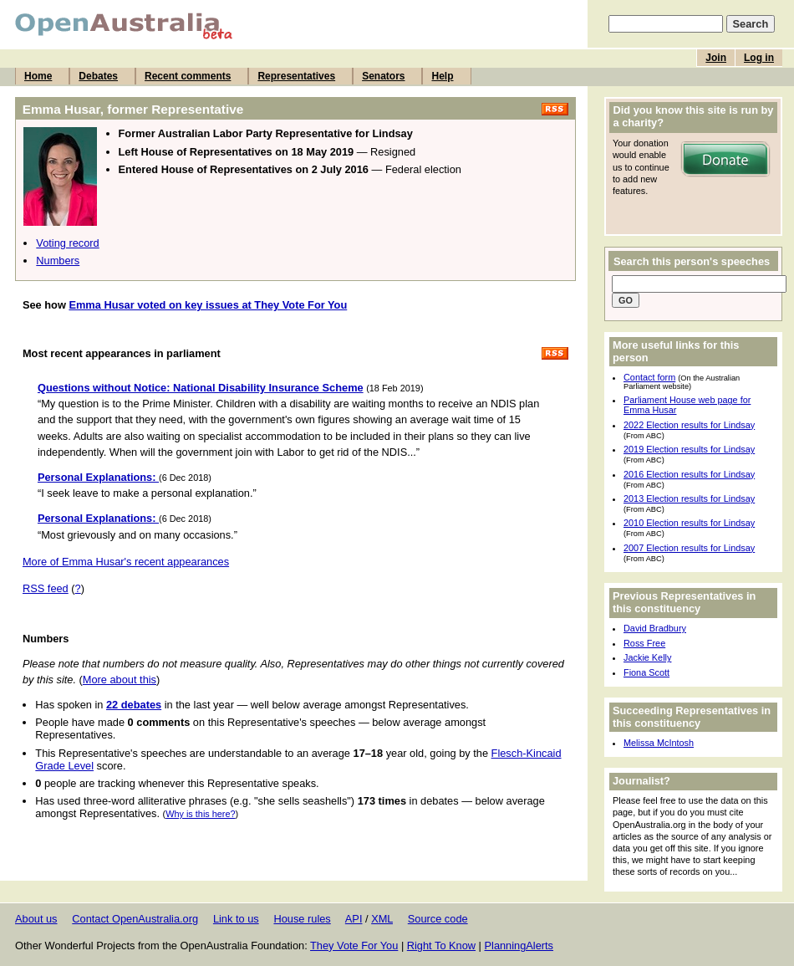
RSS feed (46, 588)
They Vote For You (354, 945)
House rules (301, 918)
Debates (98, 76)
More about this (119, 679)
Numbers (57, 260)
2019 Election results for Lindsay (689, 449)
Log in (759, 58)
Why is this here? (200, 814)
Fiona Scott (646, 672)
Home (38, 76)
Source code (438, 918)
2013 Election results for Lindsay (689, 498)
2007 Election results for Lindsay (689, 548)
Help (442, 76)
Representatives (296, 76)
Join (715, 58)
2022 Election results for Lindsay (689, 425)
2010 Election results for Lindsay (689, 523)
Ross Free (644, 643)
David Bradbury (654, 628)
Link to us (236, 918)
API (354, 918)
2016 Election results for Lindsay (689, 474)
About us (36, 918)
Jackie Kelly (647, 657)
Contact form (649, 377)
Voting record (67, 243)
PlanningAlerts (519, 945)
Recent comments (188, 76)
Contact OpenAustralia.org (135, 918)
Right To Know (441, 945)
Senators (383, 76)
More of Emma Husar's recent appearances (126, 561)
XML (382, 918)
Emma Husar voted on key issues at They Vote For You (208, 305)
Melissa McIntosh (658, 743)
